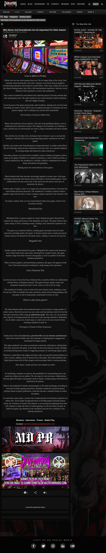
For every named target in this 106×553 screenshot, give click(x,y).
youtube (52, 12)
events (40, 12)
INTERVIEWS (39, 4)
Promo (40, 420)
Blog (5, 17)
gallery (28, 12)
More (91, 12)
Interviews (31, 420)
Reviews (20, 420)
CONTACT (55, 4)
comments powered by (35, 507)
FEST (73, 4)
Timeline (6, 12)
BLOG (30, 4)
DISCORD (81, 4)
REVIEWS (65, 4)
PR (48, 4)
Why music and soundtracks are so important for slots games (23, 20)
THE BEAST (13, 35)
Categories (13, 17)
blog (17, 12)
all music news (25, 17)
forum (79, 12)
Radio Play (49, 420)
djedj (34, 76)
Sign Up (95, 4)
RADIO (23, 4)
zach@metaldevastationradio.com (39, 424)
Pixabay (43, 76)
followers (66, 12)
